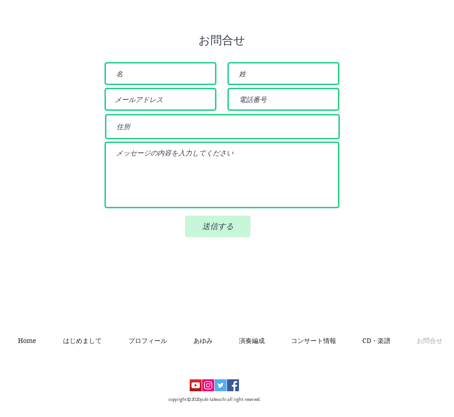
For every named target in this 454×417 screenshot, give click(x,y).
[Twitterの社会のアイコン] (221, 385)
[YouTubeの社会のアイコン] (196, 385)
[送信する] (217, 226)
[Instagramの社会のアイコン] (208, 385)
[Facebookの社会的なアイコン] (233, 385)
